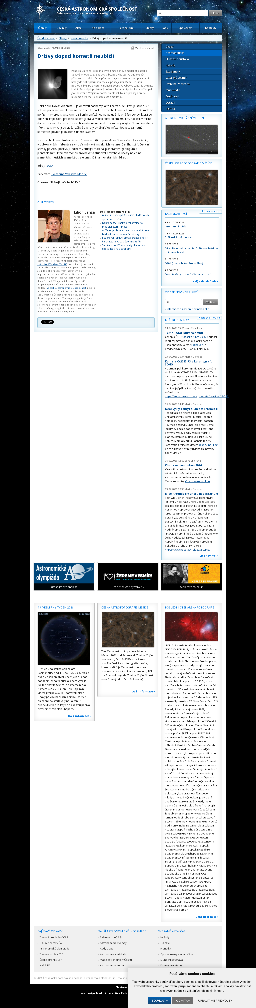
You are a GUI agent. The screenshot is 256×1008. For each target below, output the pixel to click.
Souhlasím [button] (160, 1000)
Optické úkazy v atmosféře (176, 954)
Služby (150, 28)
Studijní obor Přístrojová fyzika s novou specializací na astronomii (124, 246)
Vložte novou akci (211, 211)
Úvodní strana (46, 38)
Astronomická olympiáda (55, 948)
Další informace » (79, 716)
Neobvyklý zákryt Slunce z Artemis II (191, 409)
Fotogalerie (126, 28)
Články (42, 28)
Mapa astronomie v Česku (116, 960)
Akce (78, 28)
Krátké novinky (177, 320)
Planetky (165, 948)
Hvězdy (170, 65)
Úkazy (169, 46)
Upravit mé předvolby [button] (215, 1000)
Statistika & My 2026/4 (194, 337)
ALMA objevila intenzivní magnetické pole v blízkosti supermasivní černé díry (126, 232)
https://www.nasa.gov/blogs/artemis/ (187, 549)
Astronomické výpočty (113, 943)
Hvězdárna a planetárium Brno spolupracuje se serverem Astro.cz (124, 978)
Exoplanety (173, 71)
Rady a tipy (106, 948)
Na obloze (98, 28)
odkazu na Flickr (208, 445)
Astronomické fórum (112, 965)
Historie (171, 109)
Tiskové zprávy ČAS (51, 943)
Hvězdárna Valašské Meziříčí (69, 174)
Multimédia (173, 90)
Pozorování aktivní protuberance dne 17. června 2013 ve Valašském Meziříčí (125, 239)
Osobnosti (172, 96)
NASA (49, 165)
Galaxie (165, 943)
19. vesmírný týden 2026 (56, 607)
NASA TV (45, 965)
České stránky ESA (51, 960)
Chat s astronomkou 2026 (183, 465)
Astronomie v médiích (113, 954)
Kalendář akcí (176, 214)
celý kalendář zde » (206, 281)
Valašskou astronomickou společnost (66, 287)
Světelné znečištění (178, 84)
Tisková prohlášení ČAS (54, 937)
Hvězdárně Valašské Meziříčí (52, 264)
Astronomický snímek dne (185, 118)
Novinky (61, 28)
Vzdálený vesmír (176, 78)
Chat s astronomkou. (197, 481)
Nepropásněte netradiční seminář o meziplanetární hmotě (122, 224)
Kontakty (210, 28)
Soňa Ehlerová (193, 460)
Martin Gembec (193, 356)
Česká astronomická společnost (62, 978)
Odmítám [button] (183, 1000)
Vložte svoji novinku (209, 317)
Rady (165, 28)
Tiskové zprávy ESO (52, 954)
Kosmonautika (79, 38)
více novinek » (209, 555)
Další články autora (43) (115, 212)
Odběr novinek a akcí (181, 292)
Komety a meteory (171, 965)
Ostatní (170, 102)
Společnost (185, 28)
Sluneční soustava (177, 59)
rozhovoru (197, 345)
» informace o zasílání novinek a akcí (187, 309)
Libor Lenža (63, 47)
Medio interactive (108, 993)
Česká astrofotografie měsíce (188, 163)
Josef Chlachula (193, 328)
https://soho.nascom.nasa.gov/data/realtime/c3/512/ (197, 396)
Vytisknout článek (145, 48)
